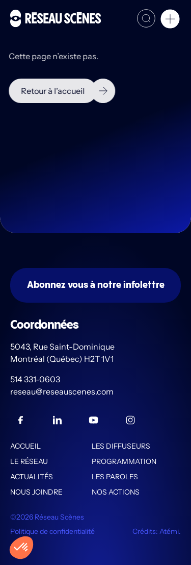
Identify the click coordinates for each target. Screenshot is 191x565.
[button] (170, 20)
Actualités (31, 476)
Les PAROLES (115, 476)
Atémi (169, 531)
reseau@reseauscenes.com (62, 391)
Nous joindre (36, 492)
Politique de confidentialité (52, 531)
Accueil (25, 446)
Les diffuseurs (121, 446)
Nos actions (116, 492)
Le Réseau (29, 461)
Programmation (124, 461)
